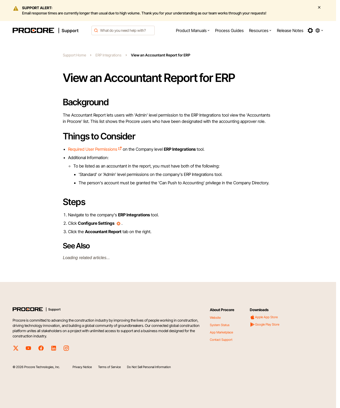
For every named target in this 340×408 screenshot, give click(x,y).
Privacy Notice (82, 367)
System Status (220, 325)
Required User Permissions (95, 149)
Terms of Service (109, 367)
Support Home (74, 55)
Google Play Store (264, 324)
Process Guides (229, 30)
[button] (193, 30)
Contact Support (221, 340)
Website (215, 318)
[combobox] (123, 30)
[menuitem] (193, 30)
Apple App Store (264, 317)
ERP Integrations (108, 55)
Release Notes (290, 30)
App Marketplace (221, 332)
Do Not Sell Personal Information (149, 367)
